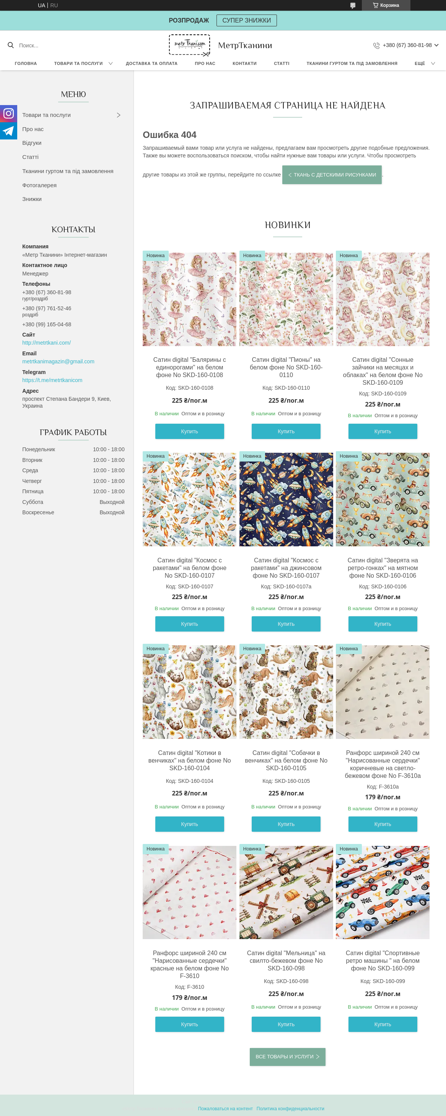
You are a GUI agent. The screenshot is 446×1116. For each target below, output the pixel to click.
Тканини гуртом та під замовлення (352, 63)
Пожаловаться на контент (225, 1108)
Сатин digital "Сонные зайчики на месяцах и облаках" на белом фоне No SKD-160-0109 (383, 371)
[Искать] (10, 45)
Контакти (245, 63)
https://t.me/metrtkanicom (52, 380)
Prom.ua (255, 1102)
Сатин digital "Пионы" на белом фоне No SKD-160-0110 (286, 367)
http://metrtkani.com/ (46, 343)
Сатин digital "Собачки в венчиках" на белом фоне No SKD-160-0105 (286, 760)
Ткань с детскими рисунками (335, 175)
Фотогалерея (39, 185)
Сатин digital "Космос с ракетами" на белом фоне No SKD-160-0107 (189, 568)
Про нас (205, 63)
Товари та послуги (78, 63)
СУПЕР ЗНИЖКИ (247, 20)
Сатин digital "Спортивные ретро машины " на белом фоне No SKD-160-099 (383, 961)
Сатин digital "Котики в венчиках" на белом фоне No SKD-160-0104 (189, 760)
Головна (26, 63)
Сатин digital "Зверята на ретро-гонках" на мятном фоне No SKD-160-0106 (383, 568)
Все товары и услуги (284, 1056)
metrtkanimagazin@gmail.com (58, 361)
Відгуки (31, 142)
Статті (282, 63)
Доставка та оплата (151, 63)
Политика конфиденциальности (290, 1108)
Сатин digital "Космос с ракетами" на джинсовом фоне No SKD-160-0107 (286, 568)
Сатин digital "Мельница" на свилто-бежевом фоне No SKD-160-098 (286, 961)
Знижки (32, 199)
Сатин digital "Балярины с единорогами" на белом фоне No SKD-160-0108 (189, 367)
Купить (189, 431)
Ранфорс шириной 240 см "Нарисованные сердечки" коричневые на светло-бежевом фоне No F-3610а (383, 764)
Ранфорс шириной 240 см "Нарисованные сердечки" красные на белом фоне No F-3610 (189, 964)
